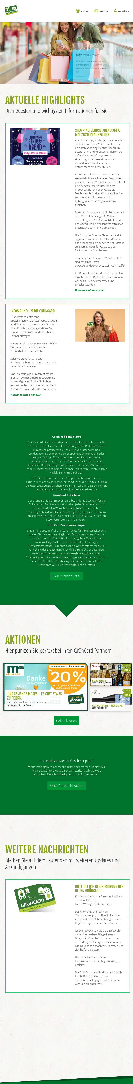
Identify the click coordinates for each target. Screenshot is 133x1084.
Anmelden (121, 11)
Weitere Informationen (90, 290)
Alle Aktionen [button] (66, 721)
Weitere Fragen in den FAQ (25, 394)
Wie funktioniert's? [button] (66, 576)
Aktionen (101, 11)
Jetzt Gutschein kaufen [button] (66, 785)
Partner (82, 11)
